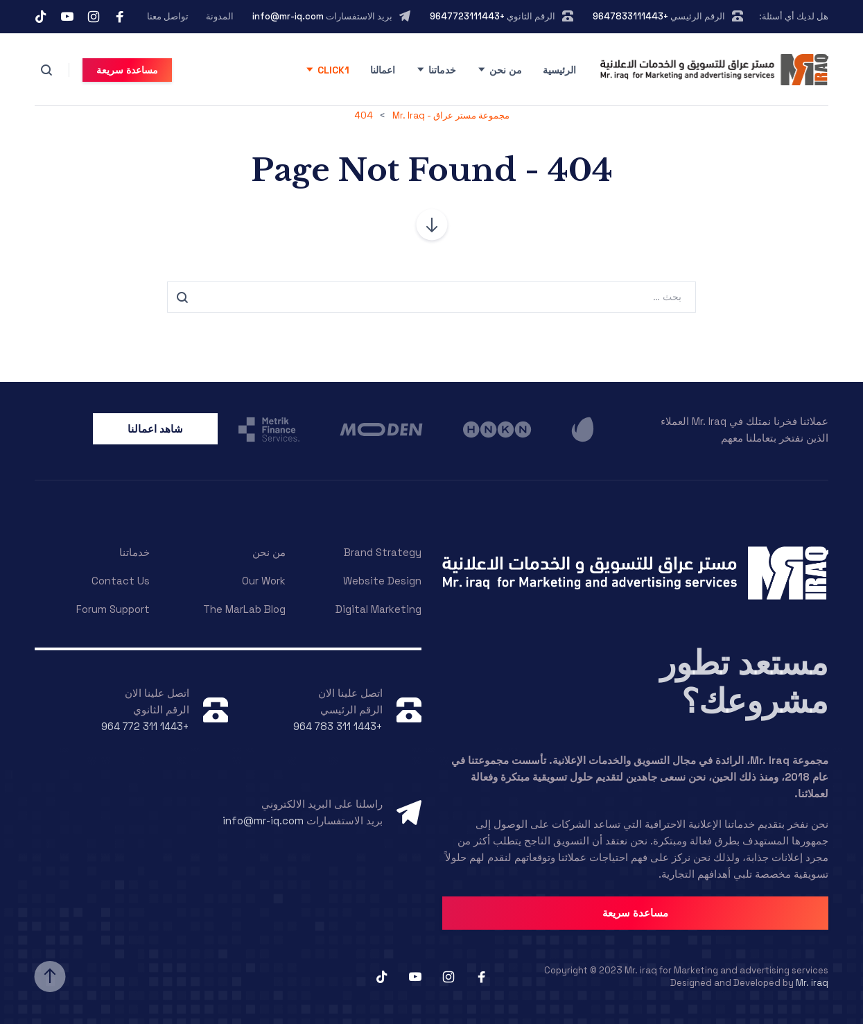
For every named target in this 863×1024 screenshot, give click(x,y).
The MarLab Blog (244, 609)
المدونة (220, 16)
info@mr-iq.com (288, 16)
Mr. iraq (812, 983)
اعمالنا (382, 70)
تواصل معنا (168, 16)
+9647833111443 (630, 16)
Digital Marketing (378, 609)
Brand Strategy (382, 552)
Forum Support (113, 609)
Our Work (264, 580)
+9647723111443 (467, 16)
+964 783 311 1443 (338, 726)
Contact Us (120, 580)
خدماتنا (442, 70)
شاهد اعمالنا (155, 428)
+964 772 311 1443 (145, 726)
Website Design (382, 580)
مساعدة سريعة (127, 70)
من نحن (505, 70)
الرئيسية (559, 70)
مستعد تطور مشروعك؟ (744, 682)
